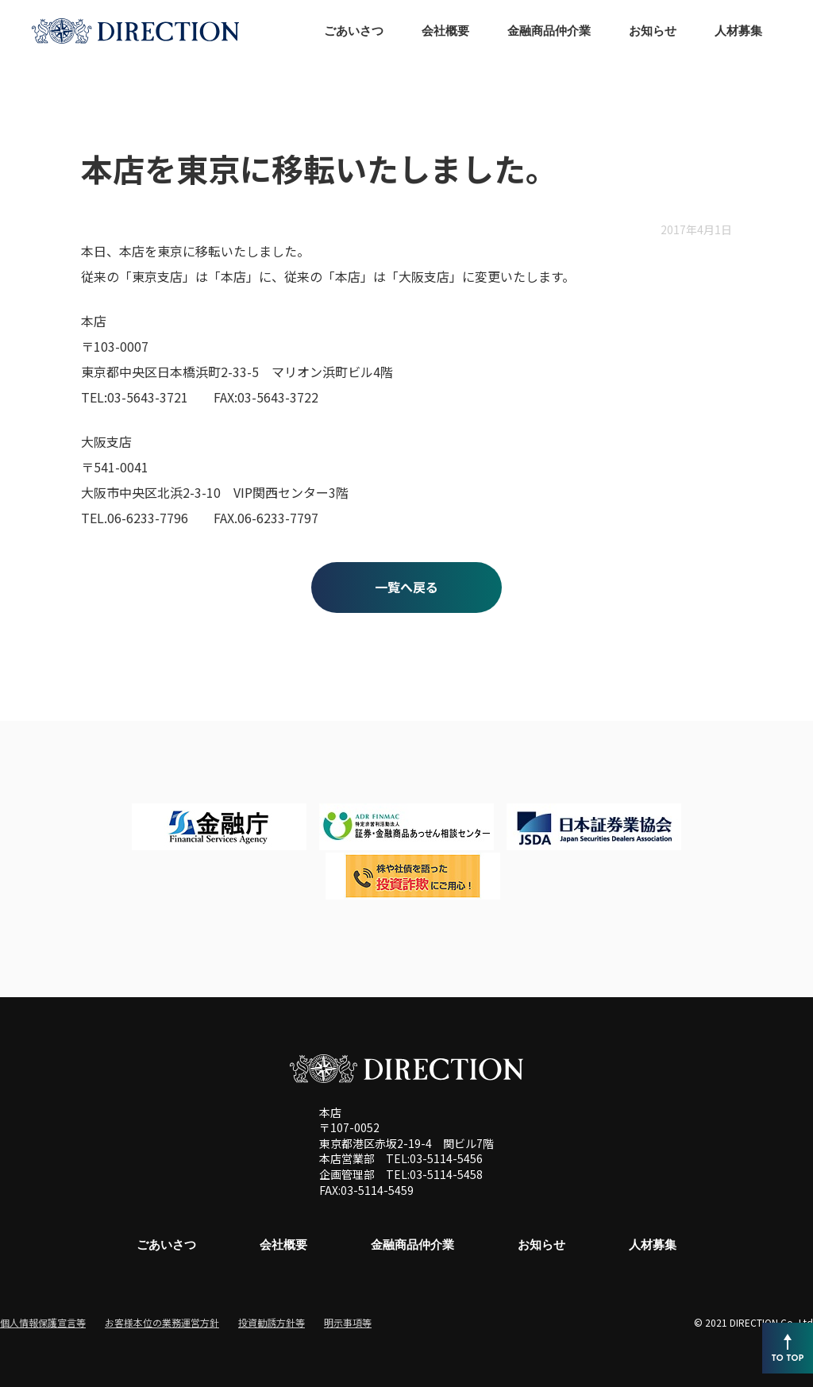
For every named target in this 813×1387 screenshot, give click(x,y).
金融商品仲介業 (412, 1244)
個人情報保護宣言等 (43, 1322)
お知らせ (541, 1244)
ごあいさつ (166, 1244)
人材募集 (652, 1244)
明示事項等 (348, 1322)
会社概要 (283, 1244)
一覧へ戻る (406, 586)
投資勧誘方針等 (271, 1322)
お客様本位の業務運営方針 (162, 1322)
